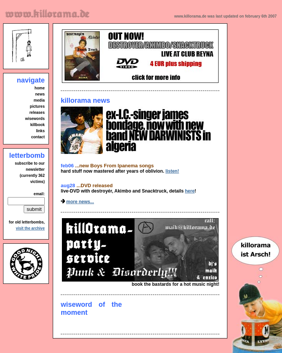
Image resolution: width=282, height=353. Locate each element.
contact (38, 137)
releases (37, 112)
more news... (80, 201)
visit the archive (30, 228)
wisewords (35, 119)
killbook (37, 125)
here (189, 191)
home (39, 88)
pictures (37, 106)
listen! (172, 171)
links (40, 131)
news (40, 94)
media (39, 100)
